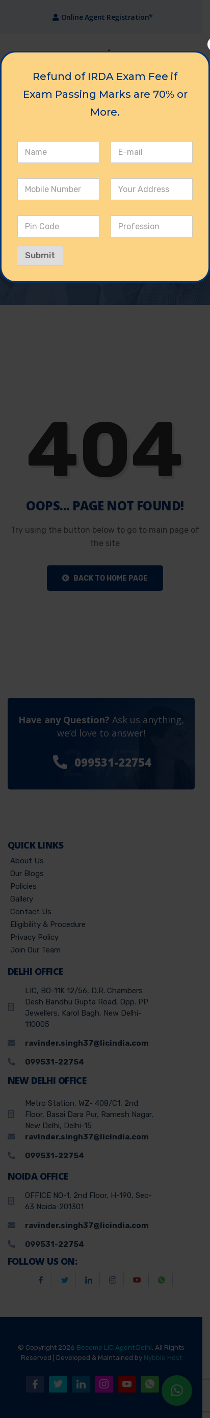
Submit (40, 255)
